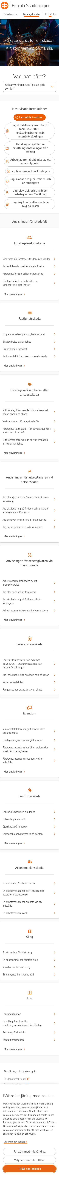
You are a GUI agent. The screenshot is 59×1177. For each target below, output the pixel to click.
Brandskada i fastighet (27, 349)
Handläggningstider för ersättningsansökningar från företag (26, 148)
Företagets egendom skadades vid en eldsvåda (27, 760)
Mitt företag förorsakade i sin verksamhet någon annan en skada (27, 412)
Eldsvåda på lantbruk (27, 819)
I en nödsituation (28, 117)
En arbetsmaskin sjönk (27, 913)
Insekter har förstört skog (27, 967)
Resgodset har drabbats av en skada (27, 689)
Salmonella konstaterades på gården (27, 834)
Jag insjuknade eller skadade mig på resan (27, 204)
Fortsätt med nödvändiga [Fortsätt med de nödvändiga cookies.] (30, 1151)
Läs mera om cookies (14, 1142)
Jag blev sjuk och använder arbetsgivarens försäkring (26, 192)
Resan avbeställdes (27, 682)
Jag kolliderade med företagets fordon (27, 266)
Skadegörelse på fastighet (27, 342)
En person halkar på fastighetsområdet (27, 334)
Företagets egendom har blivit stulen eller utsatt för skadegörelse (27, 749)
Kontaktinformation (27, 1040)
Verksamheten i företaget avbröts (27, 421)
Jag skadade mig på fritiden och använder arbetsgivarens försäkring (27, 510)
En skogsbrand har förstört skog (27, 960)
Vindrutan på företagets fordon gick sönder (27, 259)
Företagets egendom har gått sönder (27, 740)
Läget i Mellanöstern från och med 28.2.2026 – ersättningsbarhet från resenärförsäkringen (27, 130)
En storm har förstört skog (27, 952)
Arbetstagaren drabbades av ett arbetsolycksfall (28, 161)
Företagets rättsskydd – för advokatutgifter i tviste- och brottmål (27, 430)
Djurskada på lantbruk (27, 826)
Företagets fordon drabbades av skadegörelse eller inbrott (27, 282)
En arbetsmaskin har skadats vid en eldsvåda (27, 903)
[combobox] (29, 87)
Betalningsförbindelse (27, 1032)
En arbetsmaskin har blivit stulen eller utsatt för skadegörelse (27, 892)
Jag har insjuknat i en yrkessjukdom (27, 527)
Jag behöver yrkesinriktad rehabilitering (27, 520)
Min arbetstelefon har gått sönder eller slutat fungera (27, 730)
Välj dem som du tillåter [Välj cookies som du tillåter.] (29, 1160)
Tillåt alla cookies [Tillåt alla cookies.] (29, 1169)
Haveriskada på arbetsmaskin (27, 883)
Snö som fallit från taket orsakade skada (27, 356)
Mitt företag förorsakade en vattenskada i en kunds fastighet (27, 441)
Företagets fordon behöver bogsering (27, 274)
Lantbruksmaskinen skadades (27, 812)
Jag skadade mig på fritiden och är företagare (28, 181)
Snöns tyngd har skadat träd (27, 974)
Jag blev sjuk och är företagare (28, 171)
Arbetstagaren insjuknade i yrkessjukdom (27, 610)
